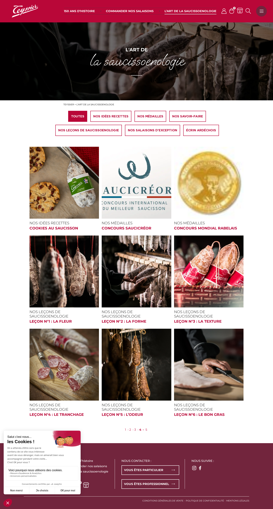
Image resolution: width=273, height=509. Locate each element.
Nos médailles (150, 116)
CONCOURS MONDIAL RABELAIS (205, 228)
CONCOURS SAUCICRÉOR (126, 228)
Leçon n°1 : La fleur (50, 321)
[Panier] (233, 11)
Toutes (77, 116)
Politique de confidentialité (205, 500)
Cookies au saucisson (53, 228)
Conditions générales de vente (162, 500)
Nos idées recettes (110, 116)
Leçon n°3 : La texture (198, 321)
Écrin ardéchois (201, 130)
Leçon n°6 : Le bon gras (199, 414)
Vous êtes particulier (143, 470)
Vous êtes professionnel (146, 484)
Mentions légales (237, 500)
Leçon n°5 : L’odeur (122, 414)
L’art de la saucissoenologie (88, 471)
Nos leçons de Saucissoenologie (88, 130)
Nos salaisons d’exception (152, 130)
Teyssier (68, 104)
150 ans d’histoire (80, 461)
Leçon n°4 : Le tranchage (56, 414)
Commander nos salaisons (87, 466)
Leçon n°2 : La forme (124, 321)
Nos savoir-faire (187, 116)
